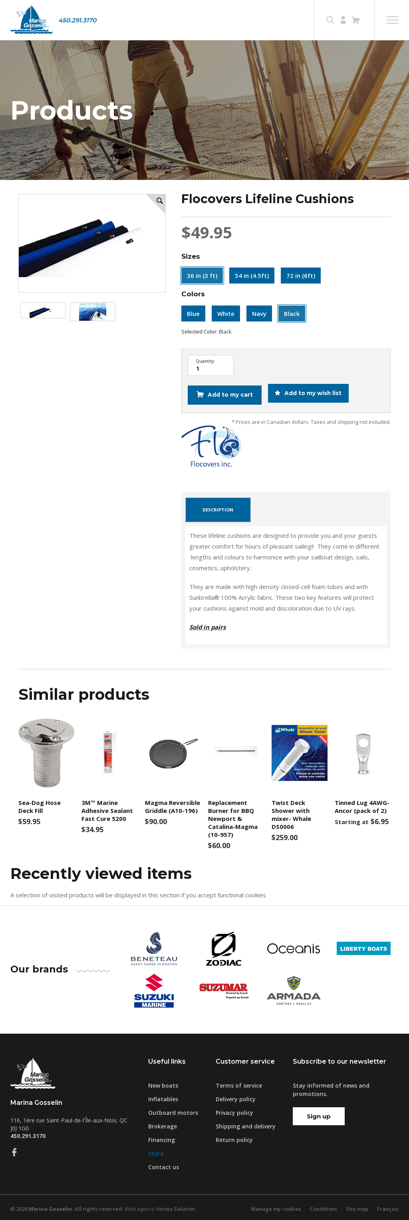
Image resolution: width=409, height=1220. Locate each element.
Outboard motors (173, 1110)
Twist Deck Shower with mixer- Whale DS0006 (291, 812)
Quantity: (205, 361)
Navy (259, 313)
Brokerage (162, 1123)
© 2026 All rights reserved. (66, 1206)
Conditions (323, 1206)
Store (155, 1150)
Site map (357, 1206)
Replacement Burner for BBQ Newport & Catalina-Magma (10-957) (233, 816)
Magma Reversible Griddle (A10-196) (172, 804)
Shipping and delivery (246, 1123)
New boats (163, 1082)
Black (292, 313)
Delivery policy (236, 1096)
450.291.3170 (77, 20)
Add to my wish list (313, 393)
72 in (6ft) (300, 276)
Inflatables (163, 1096)
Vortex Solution (175, 1206)
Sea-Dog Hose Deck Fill (39, 804)
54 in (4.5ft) (252, 276)
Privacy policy (234, 1110)
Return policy (234, 1137)
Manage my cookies (276, 1206)
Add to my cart (229, 393)
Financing (161, 1137)
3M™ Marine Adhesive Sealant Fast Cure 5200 (107, 808)
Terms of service (239, 1082)
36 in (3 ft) (202, 276)
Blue (193, 313)
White (225, 313)
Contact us (163, 1164)
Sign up (319, 1113)
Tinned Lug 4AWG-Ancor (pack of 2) (362, 804)
